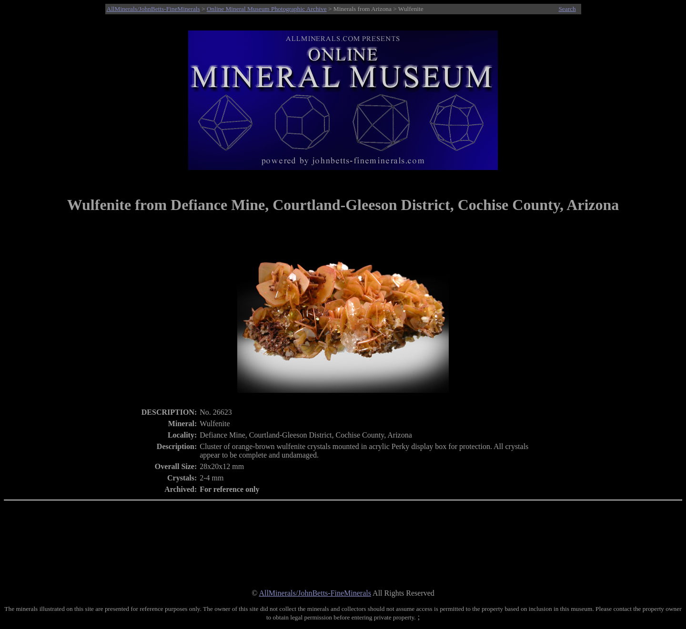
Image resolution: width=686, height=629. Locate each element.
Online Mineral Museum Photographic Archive (267, 8)
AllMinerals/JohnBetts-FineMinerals (153, 8)
